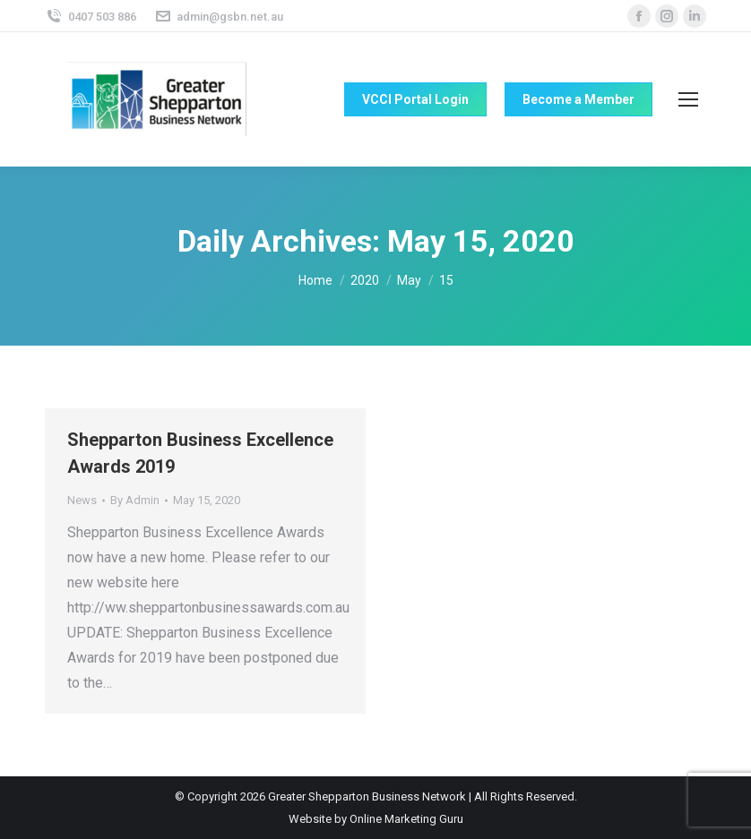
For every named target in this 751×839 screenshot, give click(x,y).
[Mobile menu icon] (688, 99)
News (82, 500)
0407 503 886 (90, 16)
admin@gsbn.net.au (219, 16)
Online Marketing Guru (406, 819)
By (135, 500)
